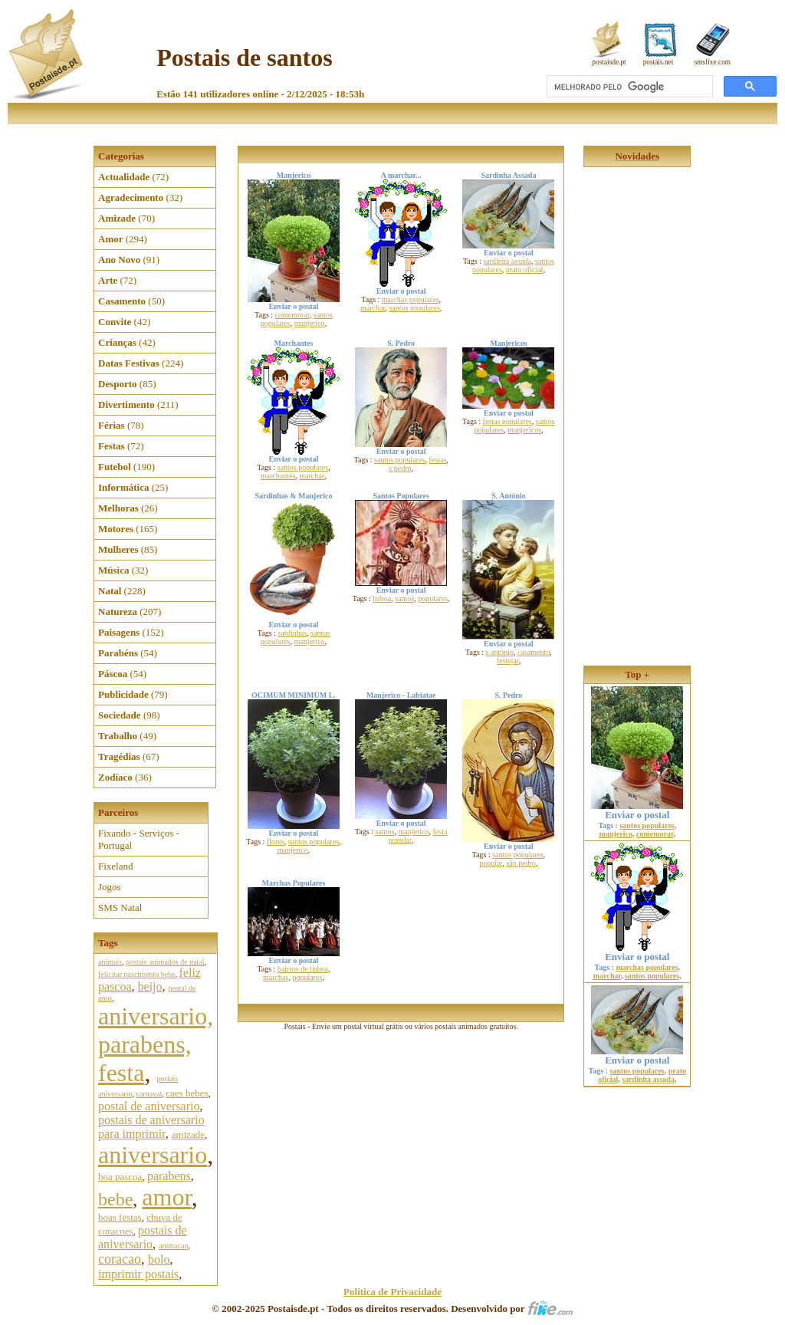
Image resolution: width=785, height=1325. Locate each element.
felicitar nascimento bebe (137, 974)
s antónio (500, 652)
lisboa (382, 598)
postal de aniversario (148, 1106)
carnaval (149, 1094)
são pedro (521, 863)
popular (490, 863)
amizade (188, 1134)
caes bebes (187, 1093)
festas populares (507, 421)
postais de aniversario (142, 1237)
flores (275, 841)
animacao (173, 1245)
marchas (311, 476)
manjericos (524, 430)
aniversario (152, 1155)
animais (110, 962)
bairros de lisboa (303, 969)
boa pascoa (120, 1176)
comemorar (292, 315)
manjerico (309, 323)
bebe (115, 1199)
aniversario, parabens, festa (155, 1044)
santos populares (414, 308)
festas (437, 459)
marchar (372, 308)
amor (166, 1197)
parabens (169, 1175)
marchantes (278, 476)
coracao (119, 1259)
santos (404, 598)
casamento (533, 652)
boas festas (120, 1217)
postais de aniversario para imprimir (151, 1126)
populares (433, 598)
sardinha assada (506, 261)
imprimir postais (138, 1274)
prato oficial (525, 269)
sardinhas (292, 633)
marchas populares (410, 299)
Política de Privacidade (392, 1291)
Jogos (109, 887)
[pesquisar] (628, 87)
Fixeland (115, 866)
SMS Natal (120, 907)
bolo (158, 1259)
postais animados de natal (165, 962)
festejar (508, 660)
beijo (150, 986)
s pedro (400, 468)
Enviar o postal (637, 810)
